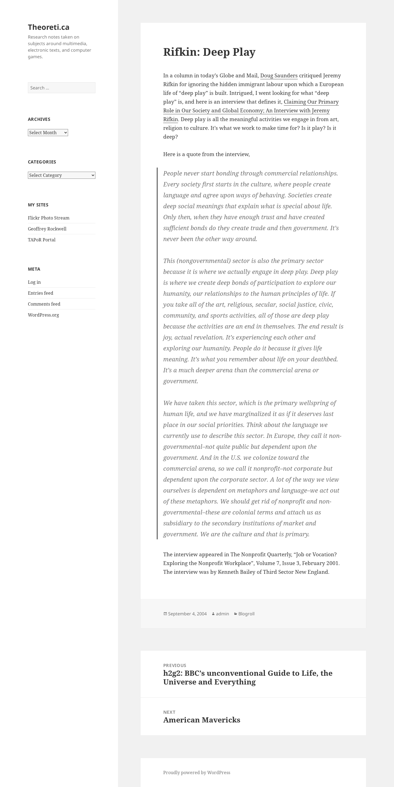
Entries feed (40, 293)
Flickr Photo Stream (48, 218)
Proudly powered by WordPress (196, 773)
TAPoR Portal (42, 240)
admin (222, 614)
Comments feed (44, 304)
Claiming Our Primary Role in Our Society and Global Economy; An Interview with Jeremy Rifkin (251, 110)
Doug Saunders (279, 75)
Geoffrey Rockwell (47, 229)
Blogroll (246, 614)
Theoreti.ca (48, 27)
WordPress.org (43, 315)
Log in (34, 282)
